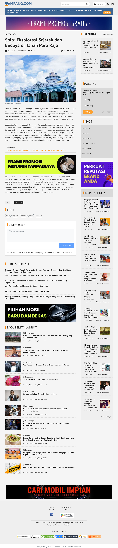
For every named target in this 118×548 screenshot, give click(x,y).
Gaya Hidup (29, 392)
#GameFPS (86, 148)
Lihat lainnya (107, 34)
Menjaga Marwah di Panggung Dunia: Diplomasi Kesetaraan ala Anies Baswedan (91, 204)
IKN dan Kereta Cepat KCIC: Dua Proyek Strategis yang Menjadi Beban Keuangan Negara (91, 349)
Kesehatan (29, 377)
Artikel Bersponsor (54, 523)
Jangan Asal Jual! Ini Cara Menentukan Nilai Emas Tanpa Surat (90, 44)
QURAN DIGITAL (96, 10)
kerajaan (39, 216)
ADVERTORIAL (19, 10)
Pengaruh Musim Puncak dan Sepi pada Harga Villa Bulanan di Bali (36, 150)
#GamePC (86, 133)
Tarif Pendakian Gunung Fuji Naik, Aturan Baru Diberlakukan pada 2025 (37, 275)
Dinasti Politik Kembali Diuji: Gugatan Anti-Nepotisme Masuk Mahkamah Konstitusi (90, 222)
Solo (8, 216)
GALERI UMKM (13, 12)
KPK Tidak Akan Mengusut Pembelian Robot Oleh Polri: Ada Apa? (90, 367)
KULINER (51, 10)
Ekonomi (28, 348)
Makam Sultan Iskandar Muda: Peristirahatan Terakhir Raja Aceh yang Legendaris (36, 281)
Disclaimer (79, 523)
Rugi (87, 100)
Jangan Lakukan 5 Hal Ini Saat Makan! (40, 394)
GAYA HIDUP (41, 10)
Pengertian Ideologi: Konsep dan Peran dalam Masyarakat (49, 467)
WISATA (12, 34)
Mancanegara (30, 333)
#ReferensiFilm (88, 143)
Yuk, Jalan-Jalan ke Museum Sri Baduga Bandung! (27, 286)
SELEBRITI (60, 10)
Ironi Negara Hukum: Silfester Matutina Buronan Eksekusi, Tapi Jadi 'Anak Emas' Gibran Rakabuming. (91, 240)
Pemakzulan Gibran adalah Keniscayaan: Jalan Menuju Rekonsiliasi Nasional (90, 385)
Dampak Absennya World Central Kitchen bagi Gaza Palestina (46, 424)
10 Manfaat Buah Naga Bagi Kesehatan (40, 379)
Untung (89, 106)
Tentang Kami (40, 523)
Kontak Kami (66, 525)
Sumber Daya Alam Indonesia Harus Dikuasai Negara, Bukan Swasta (90, 331)
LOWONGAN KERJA (81, 10)
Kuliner (28, 435)
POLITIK (69, 10)
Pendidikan (29, 465)
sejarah (15, 216)
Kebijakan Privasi (53, 525)
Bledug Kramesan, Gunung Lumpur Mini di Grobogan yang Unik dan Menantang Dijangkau (40, 297)
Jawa (31, 216)
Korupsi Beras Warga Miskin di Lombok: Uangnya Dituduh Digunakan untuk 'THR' (48, 453)
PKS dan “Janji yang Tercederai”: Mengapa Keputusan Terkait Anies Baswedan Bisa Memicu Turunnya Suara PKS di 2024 (91, 295)
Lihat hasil (106, 112)
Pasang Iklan (68, 523)
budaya (24, 216)
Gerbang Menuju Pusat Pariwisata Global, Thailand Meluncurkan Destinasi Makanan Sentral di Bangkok (38, 271)
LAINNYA (107, 12)
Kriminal (28, 450)
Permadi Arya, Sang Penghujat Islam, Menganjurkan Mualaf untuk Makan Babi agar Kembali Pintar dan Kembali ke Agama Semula (91, 276)
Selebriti (28, 362)
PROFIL (10, 10)
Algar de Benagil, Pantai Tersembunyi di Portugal (27, 291)
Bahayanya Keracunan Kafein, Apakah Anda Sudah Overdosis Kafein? (45, 410)
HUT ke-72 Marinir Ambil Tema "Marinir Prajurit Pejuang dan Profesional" (47, 337)
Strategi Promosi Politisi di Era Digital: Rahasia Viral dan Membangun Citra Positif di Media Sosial (91, 313)
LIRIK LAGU (31, 10)
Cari (87, 4)
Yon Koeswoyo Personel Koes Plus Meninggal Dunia (46, 365)
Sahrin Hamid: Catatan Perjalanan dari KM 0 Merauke (90, 257)
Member (98, 4)
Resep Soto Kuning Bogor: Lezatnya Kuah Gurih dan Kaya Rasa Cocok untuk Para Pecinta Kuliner (48, 439)
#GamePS (86, 128)
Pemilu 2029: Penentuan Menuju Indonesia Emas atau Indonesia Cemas (90, 403)
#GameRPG (86, 138)
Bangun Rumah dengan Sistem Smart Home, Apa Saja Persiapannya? (90, 63)
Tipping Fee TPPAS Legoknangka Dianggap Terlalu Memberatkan (45, 351)
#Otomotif (86, 153)
